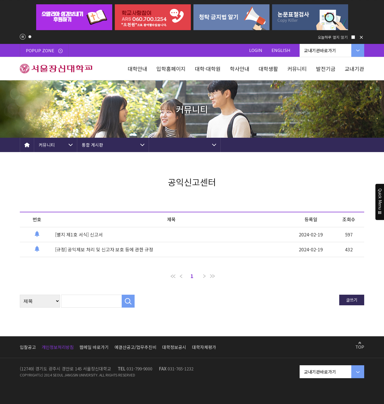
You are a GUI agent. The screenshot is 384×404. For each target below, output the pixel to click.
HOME (27, 145)
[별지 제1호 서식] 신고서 (79, 234)
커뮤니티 (297, 68)
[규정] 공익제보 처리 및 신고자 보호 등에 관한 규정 (104, 249)
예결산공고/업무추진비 (135, 347)
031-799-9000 (139, 369)
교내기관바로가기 (320, 50)
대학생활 (268, 68)
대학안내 (137, 68)
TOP (359, 346)
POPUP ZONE (44, 50)
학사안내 (239, 68)
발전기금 (325, 68)
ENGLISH (280, 50)
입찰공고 (28, 347)
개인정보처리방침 (58, 347)
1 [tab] (29, 36)
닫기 (361, 37)
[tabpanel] (74, 17)
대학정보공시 (174, 347)
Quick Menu (380, 202)
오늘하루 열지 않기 (333, 37)
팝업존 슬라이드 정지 (23, 37)
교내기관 (354, 68)
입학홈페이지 (171, 68)
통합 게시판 (92, 145)
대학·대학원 (208, 68)
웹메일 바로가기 (94, 347)
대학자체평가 (204, 347)
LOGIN (255, 50)
